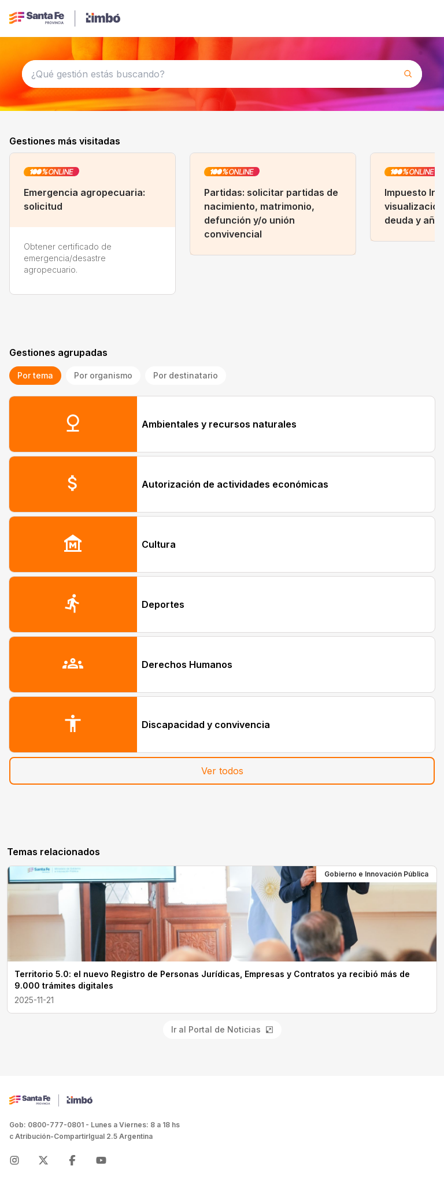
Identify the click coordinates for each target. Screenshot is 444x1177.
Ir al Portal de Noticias (222, 1029)
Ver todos (222, 771)
